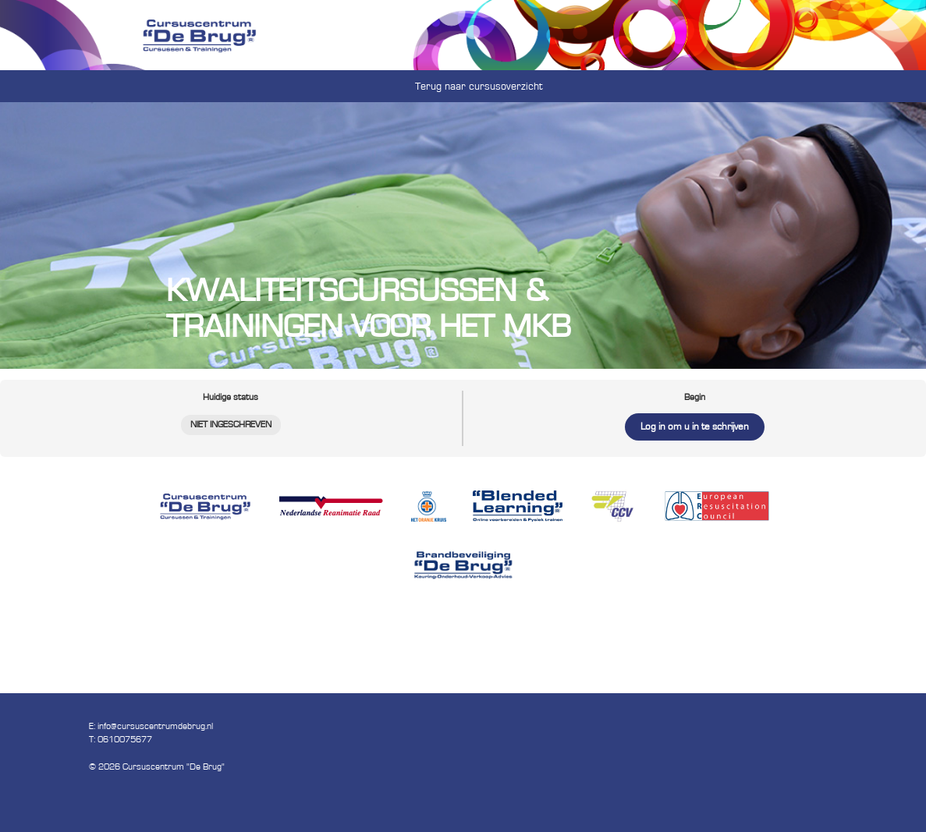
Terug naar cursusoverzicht (479, 86)
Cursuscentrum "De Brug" (173, 766)
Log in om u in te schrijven (694, 426)
